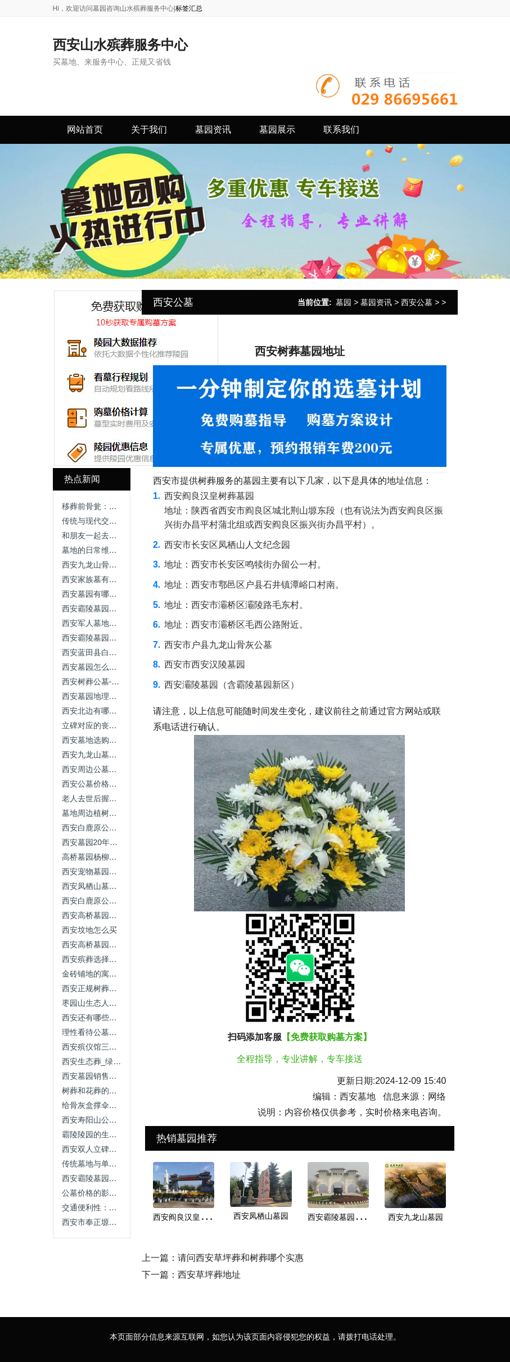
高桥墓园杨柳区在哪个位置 (109, 856)
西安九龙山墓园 (415, 1217)
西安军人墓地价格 (93, 623)
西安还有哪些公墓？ (97, 1017)
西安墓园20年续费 (94, 842)
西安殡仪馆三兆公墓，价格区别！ (121, 1046)
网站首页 (85, 129)
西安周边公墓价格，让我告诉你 (117, 769)
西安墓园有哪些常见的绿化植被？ (121, 593)
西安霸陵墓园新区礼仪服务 (109, 1178)
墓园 (343, 302)
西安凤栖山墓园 (260, 1215)
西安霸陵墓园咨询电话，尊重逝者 (121, 608)
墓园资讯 (376, 302)
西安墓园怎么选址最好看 (105, 666)
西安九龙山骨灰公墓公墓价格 (113, 564)
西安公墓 (416, 302)
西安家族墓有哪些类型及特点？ (117, 579)
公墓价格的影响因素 (97, 1192)
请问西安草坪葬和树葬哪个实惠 (241, 1258)
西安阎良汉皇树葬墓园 (192, 1217)
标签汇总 (188, 8)
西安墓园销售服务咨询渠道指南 (117, 1076)
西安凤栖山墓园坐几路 (101, 886)
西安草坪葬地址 (209, 1274)
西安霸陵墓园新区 (339, 1217)
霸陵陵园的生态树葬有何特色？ (117, 1134)
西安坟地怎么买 (89, 929)
